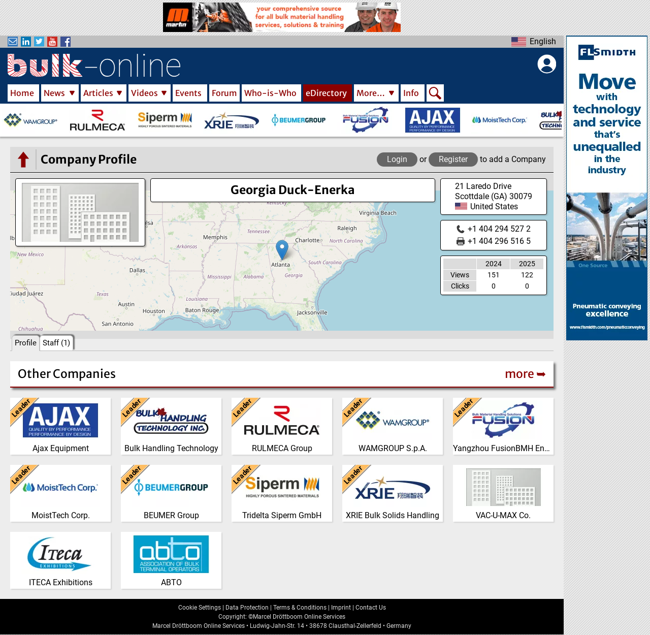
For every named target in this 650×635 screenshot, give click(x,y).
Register (453, 159)
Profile (26, 342)
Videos (144, 93)
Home (22, 93)
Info (411, 93)
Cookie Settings (199, 607)
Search (435, 94)
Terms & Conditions (300, 607)
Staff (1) (56, 342)
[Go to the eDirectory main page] (23, 159)
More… (370, 93)
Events (188, 93)
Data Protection (247, 607)
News (54, 93)
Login (397, 159)
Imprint (341, 607)
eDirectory (326, 93)
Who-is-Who (270, 93)
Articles (98, 93)
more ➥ (525, 373)
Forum (224, 93)
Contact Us (370, 607)
